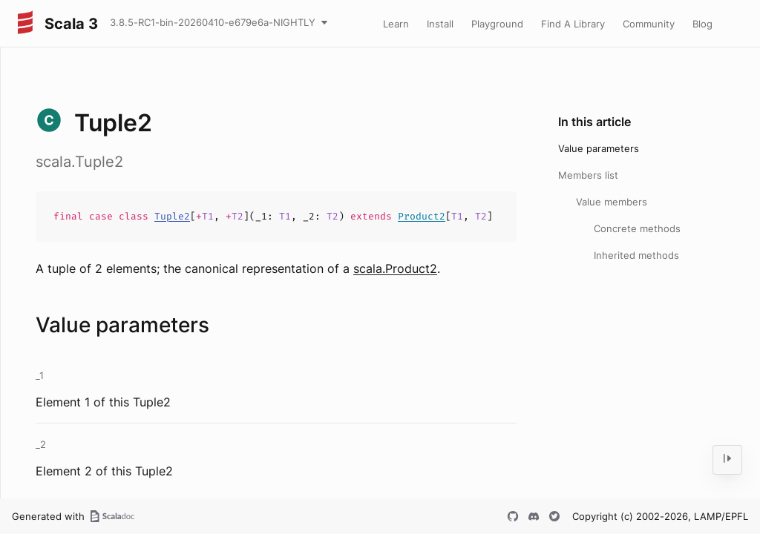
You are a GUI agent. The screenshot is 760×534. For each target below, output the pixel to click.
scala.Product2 (395, 268)
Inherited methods (636, 255)
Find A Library (573, 24)
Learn (396, 24)
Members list (588, 175)
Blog (702, 24)
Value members (611, 202)
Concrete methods (637, 228)
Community (649, 24)
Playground (497, 24)
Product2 (421, 216)
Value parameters (598, 148)
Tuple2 (172, 216)
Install (440, 24)
